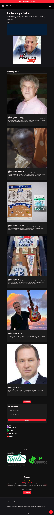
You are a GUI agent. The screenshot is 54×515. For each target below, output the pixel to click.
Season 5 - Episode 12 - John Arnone (15, 333)
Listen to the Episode (13, 124)
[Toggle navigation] (50, 6)
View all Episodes (27, 401)
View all (45, 71)
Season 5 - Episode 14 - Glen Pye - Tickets (16, 225)
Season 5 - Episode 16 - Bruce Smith (15, 117)
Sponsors (29, 513)
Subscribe (27, 420)
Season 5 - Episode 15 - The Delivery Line (16, 171)
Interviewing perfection (27, 482)
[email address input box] (27, 414)
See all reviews (27, 492)
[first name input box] (27, 410)
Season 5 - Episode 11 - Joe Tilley (14, 387)
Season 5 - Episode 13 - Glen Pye (14, 279)
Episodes (8, 513)
